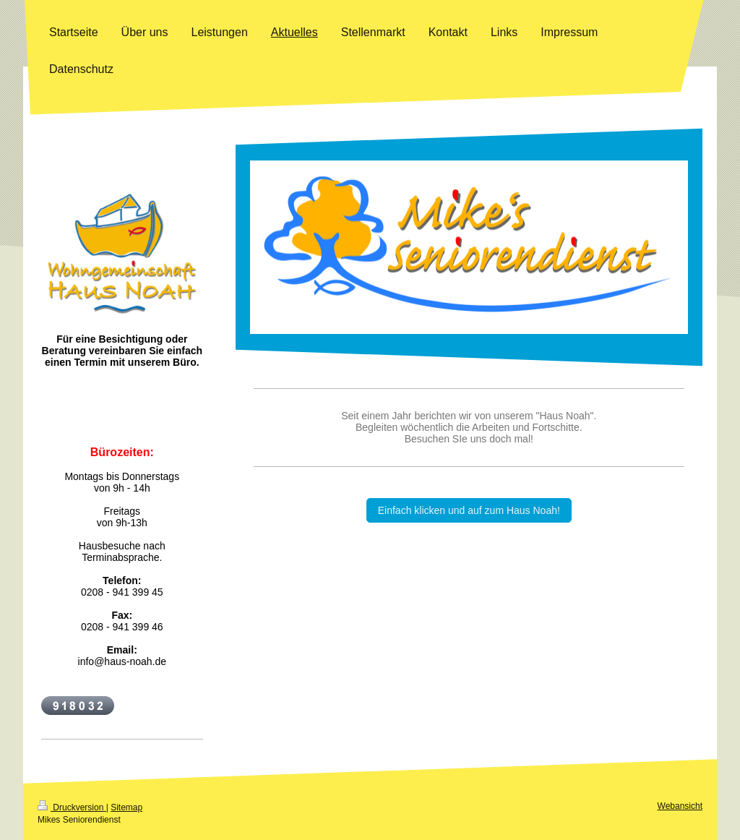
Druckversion (72, 807)
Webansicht (680, 806)
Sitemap (126, 807)
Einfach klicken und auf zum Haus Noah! (469, 510)
